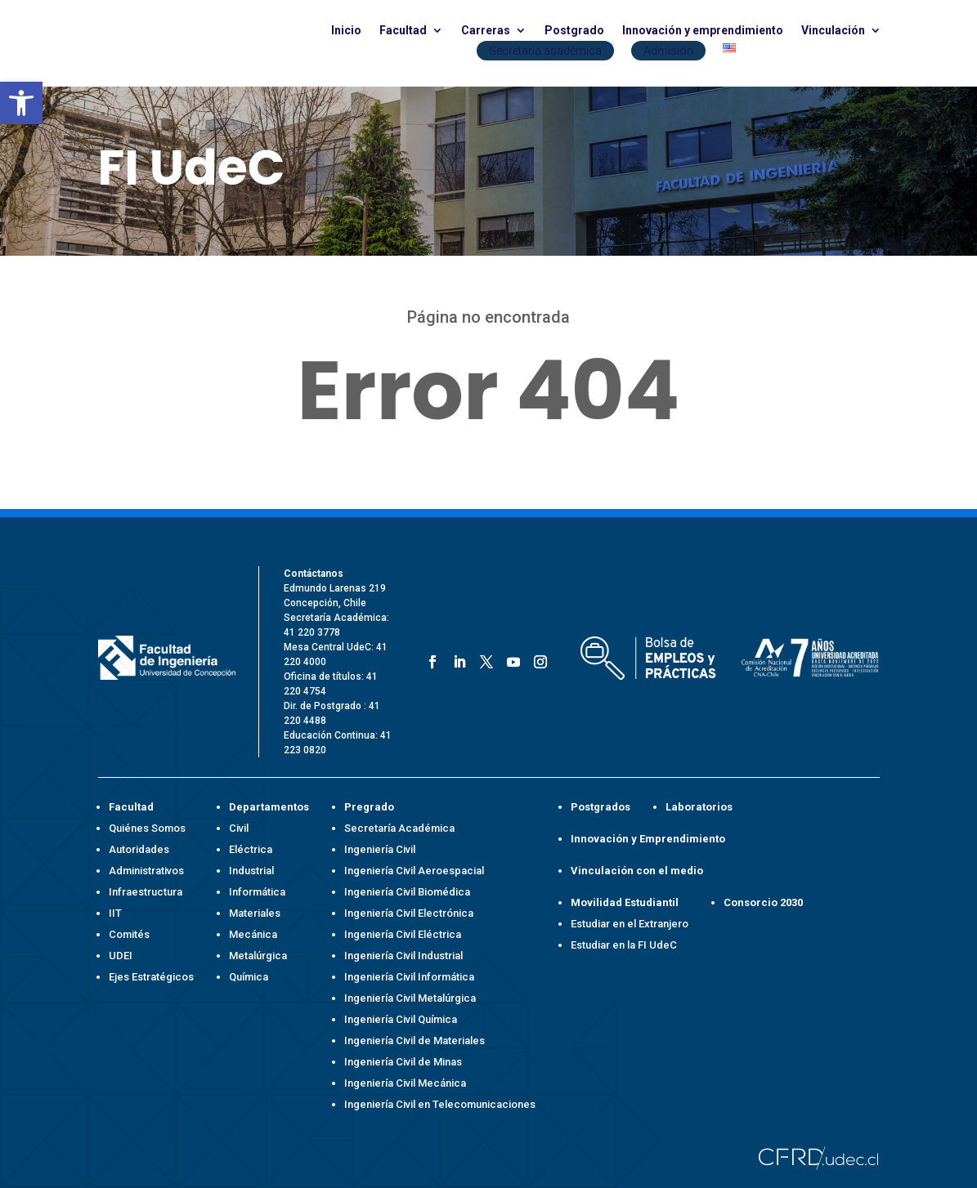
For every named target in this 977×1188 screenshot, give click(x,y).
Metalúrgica (258, 955)
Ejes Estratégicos (151, 977)
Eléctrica (250, 849)
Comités (129, 934)
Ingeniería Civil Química (400, 1019)
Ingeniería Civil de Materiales (414, 1040)
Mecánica (253, 934)
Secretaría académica (545, 50)
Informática (257, 892)
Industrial (251, 870)
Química (248, 977)
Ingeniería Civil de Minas (403, 1062)
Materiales (254, 913)
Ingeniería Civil (379, 849)
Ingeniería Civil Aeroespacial (414, 870)
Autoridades (139, 849)
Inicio (346, 31)
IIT (115, 913)
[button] (21, 103)
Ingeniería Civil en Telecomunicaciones (440, 1104)
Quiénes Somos (147, 828)
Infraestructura (145, 892)
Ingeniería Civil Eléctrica (402, 934)
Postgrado (574, 31)
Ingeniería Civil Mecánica (405, 1083)
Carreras (485, 31)
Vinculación (833, 31)
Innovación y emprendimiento (702, 31)
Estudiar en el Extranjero (629, 924)
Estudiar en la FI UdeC (624, 945)
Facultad (403, 31)
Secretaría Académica (399, 828)
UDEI (120, 955)
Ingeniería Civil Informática (409, 977)
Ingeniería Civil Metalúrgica (410, 998)
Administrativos (146, 870)
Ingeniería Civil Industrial (403, 955)
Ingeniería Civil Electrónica (408, 913)
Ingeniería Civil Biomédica (407, 892)
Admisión (668, 50)
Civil (239, 828)
